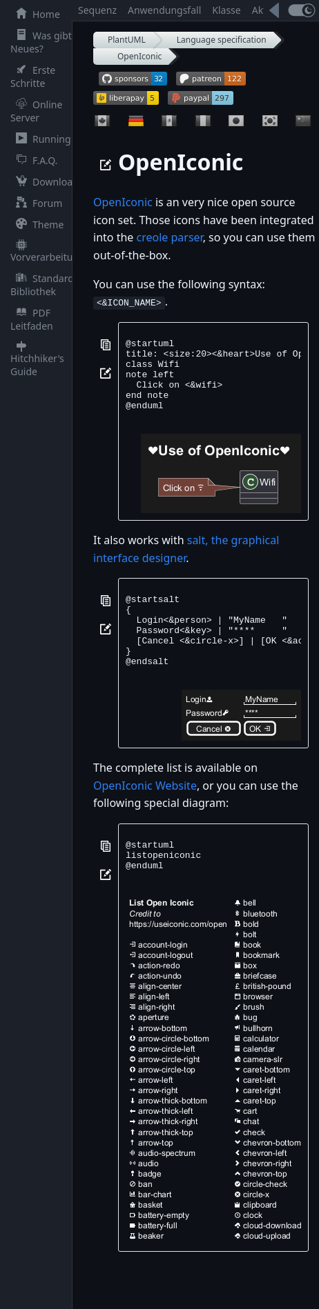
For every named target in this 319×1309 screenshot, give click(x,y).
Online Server (36, 111)
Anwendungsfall (164, 10)
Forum (36, 203)
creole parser (169, 237)
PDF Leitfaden (31, 319)
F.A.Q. (33, 160)
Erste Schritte (32, 76)
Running (40, 139)
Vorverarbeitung (47, 251)
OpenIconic (139, 56)
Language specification (222, 40)
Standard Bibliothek (42, 285)
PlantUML (127, 40)
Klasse (226, 10)
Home (35, 14)
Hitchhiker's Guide (37, 359)
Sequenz (97, 10)
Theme (37, 224)
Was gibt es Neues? (47, 42)
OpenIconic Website (145, 814)
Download (44, 181)
